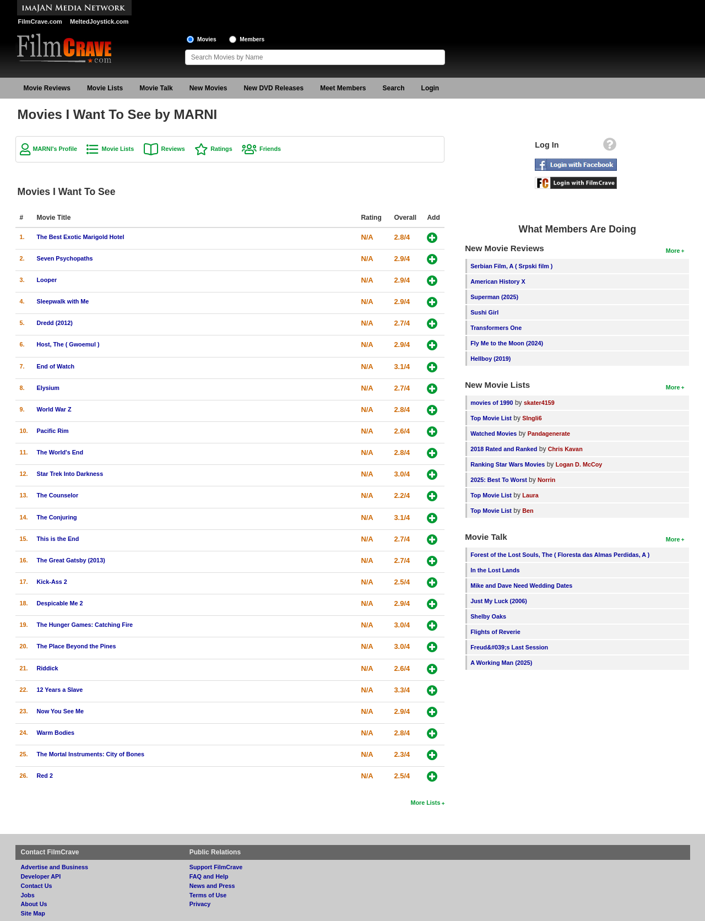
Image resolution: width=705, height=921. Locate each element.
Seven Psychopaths (65, 258)
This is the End (58, 538)
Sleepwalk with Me (63, 301)
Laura (530, 495)
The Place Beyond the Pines (76, 646)
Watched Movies (493, 433)
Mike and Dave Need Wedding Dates (521, 585)
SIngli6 (531, 418)
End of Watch (56, 366)
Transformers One (496, 327)
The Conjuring (57, 517)
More (673, 250)
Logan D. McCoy (579, 464)
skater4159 (539, 402)
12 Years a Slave (60, 689)
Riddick (47, 668)
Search (394, 88)
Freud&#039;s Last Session (509, 647)
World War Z (54, 409)
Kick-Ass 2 (52, 581)
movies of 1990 (491, 402)
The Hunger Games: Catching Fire (85, 624)
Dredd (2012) (55, 322)
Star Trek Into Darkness (70, 473)
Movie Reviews (47, 88)
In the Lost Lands (494, 570)
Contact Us (36, 885)
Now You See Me (60, 711)
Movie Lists (105, 88)
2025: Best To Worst (499, 479)
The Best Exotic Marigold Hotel (80, 237)
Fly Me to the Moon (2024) (506, 343)
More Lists (425, 802)
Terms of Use (208, 895)
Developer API (41, 876)
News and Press (212, 885)
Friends (270, 148)
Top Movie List (491, 418)
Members (252, 39)
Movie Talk (155, 88)
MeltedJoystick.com (99, 21)
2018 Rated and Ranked (503, 449)
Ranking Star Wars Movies (507, 464)
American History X (497, 281)
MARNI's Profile (55, 148)
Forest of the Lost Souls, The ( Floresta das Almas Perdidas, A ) (559, 554)
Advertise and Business (54, 867)
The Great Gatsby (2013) (71, 560)
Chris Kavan (565, 449)
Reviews (173, 148)
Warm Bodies (56, 732)
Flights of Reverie (495, 632)
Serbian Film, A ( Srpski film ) (511, 266)
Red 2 (45, 775)
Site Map (33, 913)
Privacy (199, 904)
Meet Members (343, 88)
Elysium (48, 387)
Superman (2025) (494, 297)
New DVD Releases (273, 88)
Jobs (28, 895)
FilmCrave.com (40, 21)
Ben (527, 510)
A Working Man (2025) (501, 662)
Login (430, 88)
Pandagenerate (549, 433)
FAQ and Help (209, 876)
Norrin (546, 479)
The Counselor (58, 495)
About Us (34, 904)
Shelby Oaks (488, 616)
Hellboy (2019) (490, 358)
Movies (206, 39)
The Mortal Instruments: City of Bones (91, 754)
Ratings (221, 148)
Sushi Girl (484, 312)
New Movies (208, 88)
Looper (47, 280)
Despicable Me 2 (60, 603)
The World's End (60, 452)
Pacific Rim (53, 430)
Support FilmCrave (216, 867)
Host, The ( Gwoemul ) (68, 344)
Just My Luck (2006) (498, 601)
